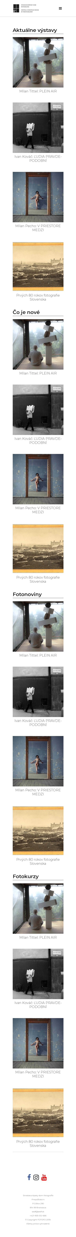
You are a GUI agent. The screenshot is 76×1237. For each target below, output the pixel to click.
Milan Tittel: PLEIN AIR (38, 91)
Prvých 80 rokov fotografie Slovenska (38, 297)
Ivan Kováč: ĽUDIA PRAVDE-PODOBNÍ (38, 159)
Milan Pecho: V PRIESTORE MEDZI (38, 228)
